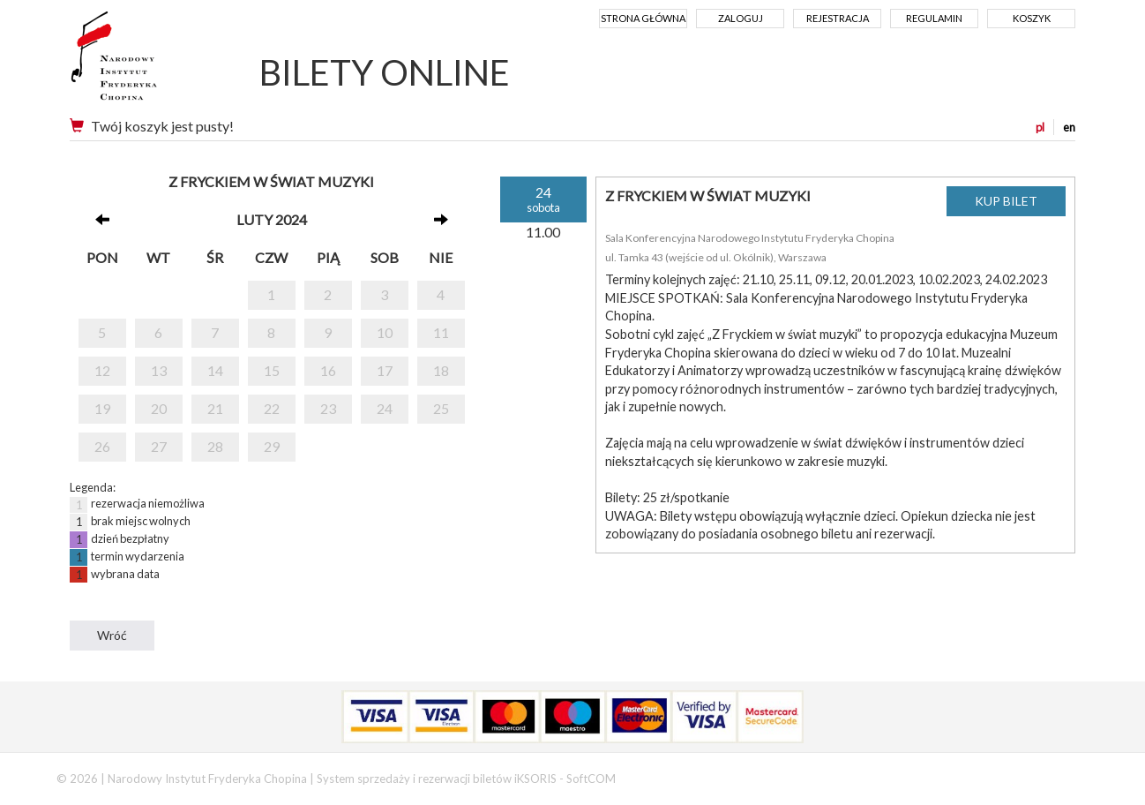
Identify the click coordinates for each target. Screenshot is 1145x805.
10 (385, 332)
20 (159, 408)
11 (441, 332)
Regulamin (934, 18)
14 (215, 370)
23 (328, 408)
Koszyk (1032, 18)
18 (441, 370)
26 (102, 446)
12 (102, 370)
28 (215, 446)
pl (1040, 127)
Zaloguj (740, 18)
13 (159, 370)
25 (441, 408)
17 (385, 370)
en (1069, 127)
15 (272, 370)
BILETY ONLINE (384, 72)
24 (385, 408)
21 (215, 408)
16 (328, 370)
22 (272, 408)
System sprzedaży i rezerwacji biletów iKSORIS (437, 778)
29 (272, 446)
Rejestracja (837, 18)
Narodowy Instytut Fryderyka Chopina (147, 62)
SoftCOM (591, 778)
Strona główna (643, 18)
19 (102, 408)
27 (159, 446)
